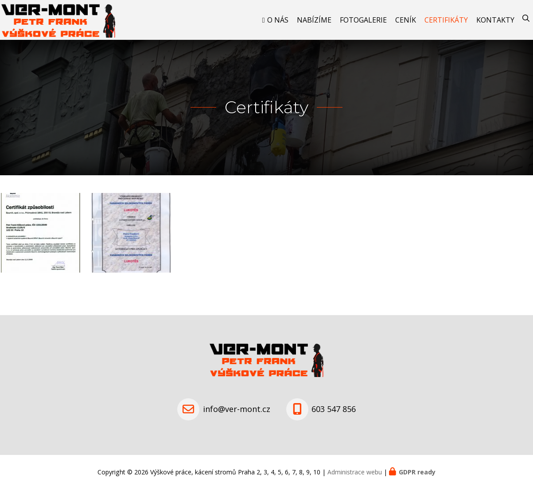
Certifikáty (446, 20)
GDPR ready (417, 472)
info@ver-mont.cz (236, 409)
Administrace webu (354, 472)
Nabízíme (314, 20)
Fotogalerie (363, 20)
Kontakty (495, 20)
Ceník (405, 20)
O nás (277, 20)
